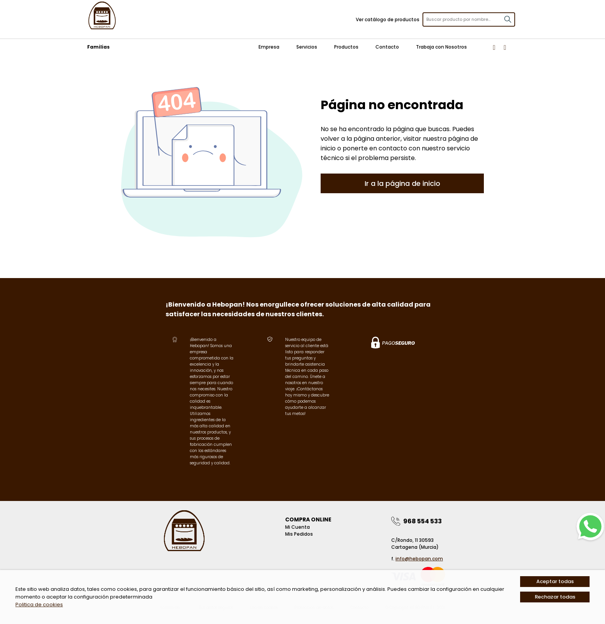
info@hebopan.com (419, 558)
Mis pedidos (299, 534)
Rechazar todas (555, 596)
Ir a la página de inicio (402, 183)
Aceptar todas (555, 581)
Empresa (269, 47)
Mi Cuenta (297, 527)
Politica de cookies (39, 604)
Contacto (387, 47)
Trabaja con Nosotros (441, 47)
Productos (346, 47)
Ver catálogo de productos (387, 19)
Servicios (306, 47)
